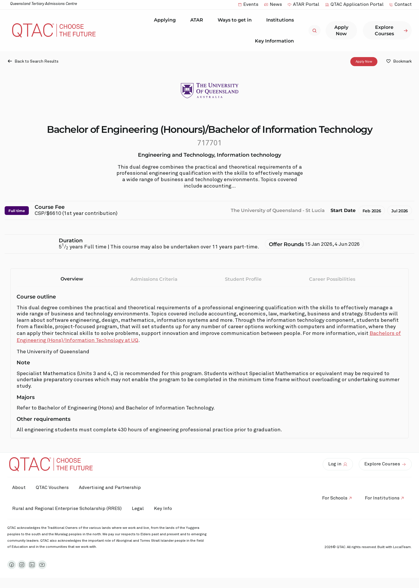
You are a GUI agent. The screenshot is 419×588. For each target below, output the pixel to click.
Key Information (276, 41)
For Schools (332, 498)
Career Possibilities (332, 279)
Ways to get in (236, 20)
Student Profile (243, 279)
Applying (166, 20)
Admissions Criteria (153, 279)
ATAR (198, 20)
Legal (140, 508)
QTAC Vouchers (54, 487)
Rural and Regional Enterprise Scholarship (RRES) (67, 508)
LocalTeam (402, 547)
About (19, 487)
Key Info (168, 509)
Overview (72, 279)
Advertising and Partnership (114, 487)
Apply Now (364, 61)
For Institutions (381, 498)
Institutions (281, 20)
